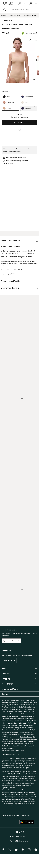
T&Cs (15, 768)
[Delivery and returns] (19, 288)
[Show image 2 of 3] (36, 59)
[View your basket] (31, 3)
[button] (36, 3)
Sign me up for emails (11, 641)
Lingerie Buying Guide (8, 274)
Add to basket (19, 122)
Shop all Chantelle (30, 15)
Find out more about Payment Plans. (13, 750)
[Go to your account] (25, 3)
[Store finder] (20, 3)
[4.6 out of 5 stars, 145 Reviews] (10, 28)
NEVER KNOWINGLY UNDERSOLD (19, 836)
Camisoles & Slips (15, 15)
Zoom (32, 40)
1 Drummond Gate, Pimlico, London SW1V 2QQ (20, 712)
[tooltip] (35, 33)
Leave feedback (9, 661)
